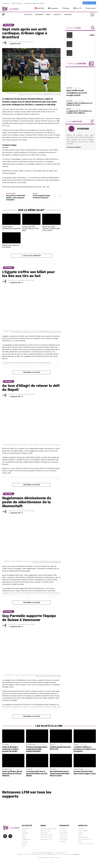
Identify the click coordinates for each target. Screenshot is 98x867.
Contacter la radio (47, 835)
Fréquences (44, 833)
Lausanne (25, 833)
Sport (24, 846)
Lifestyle (57, 14)
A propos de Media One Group (34, 3)
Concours (68, 14)
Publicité (6, 3)
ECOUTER (39, 8)
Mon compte (89, 3)
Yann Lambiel (63, 833)
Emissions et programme (48, 829)
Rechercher (91, 8)
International (26, 840)
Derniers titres (46, 831)
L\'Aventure (62, 842)
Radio (48, 14)
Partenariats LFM (46, 840)
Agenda (80, 833)
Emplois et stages (46, 838)
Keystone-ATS (15, 43)
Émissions (39, 14)
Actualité (28, 14)
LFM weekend (63, 840)
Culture (24, 844)
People (80, 835)
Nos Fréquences (83, 838)
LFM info (62, 829)
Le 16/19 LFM (63, 838)
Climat (24, 831)
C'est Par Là (63, 835)
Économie (25, 842)
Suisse (24, 838)
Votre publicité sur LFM (85, 844)
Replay (66, 8)
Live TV (77, 8)
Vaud (23, 835)
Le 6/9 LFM (62, 831)
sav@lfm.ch (77, 855)
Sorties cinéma (83, 831)
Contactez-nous (16, 3)
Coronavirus (26, 829)
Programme (53, 8)
